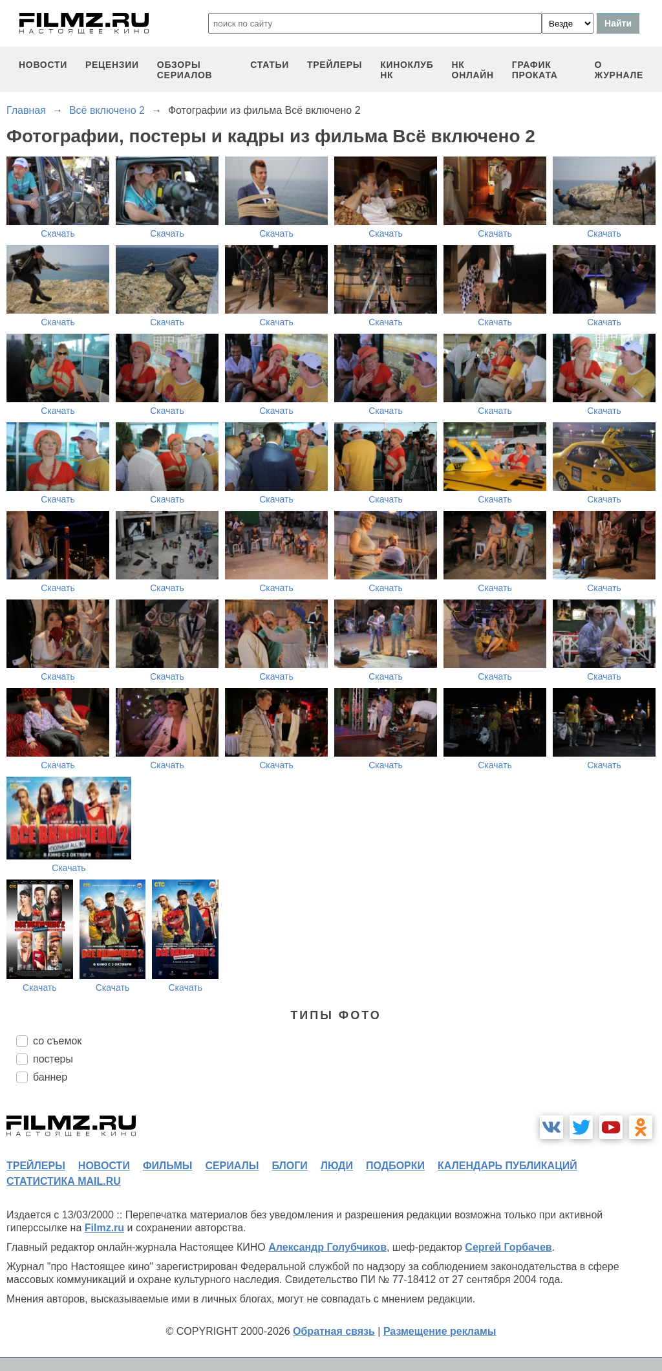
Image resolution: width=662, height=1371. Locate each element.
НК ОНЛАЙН (473, 69)
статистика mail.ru (63, 1181)
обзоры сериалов (185, 69)
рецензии (112, 64)
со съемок (57, 1040)
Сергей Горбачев (508, 1247)
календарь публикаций (507, 1165)
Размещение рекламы (439, 1331)
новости (43, 64)
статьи (269, 64)
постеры (53, 1058)
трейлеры (334, 64)
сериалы (232, 1165)
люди (337, 1165)
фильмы (167, 1165)
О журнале (618, 69)
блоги (289, 1165)
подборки (395, 1165)
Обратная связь (334, 1331)
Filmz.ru (104, 1227)
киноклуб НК (406, 69)
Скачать (58, 233)
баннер (50, 1077)
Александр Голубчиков (327, 1247)
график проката (535, 69)
